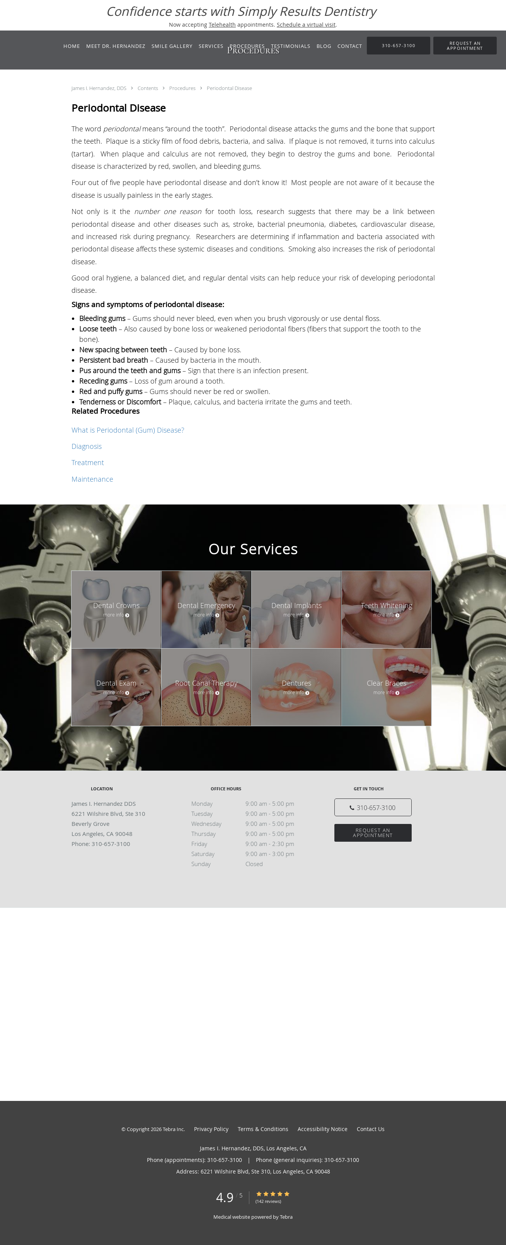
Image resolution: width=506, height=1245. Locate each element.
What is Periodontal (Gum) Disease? (128, 430)
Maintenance (92, 479)
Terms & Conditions (263, 1129)
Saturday (251, 854)
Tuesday (251, 813)
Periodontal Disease (229, 88)
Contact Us (371, 1129)
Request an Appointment (373, 833)
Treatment (88, 462)
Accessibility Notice (323, 1129)
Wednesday (251, 824)
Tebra (286, 1216)
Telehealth (222, 24)
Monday (251, 803)
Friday (251, 844)
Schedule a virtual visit (306, 24)
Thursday (251, 834)
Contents (148, 88)
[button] (465, 45)
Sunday (251, 864)
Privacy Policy (211, 1129)
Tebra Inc (173, 1129)
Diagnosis (87, 446)
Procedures (183, 88)
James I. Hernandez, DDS (100, 88)
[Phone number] (373, 807)
